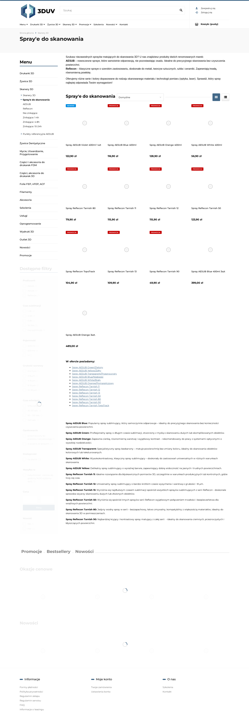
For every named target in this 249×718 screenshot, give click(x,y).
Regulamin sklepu (30, 696)
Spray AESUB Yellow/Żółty (86, 370)
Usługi (23, 215)
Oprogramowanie (30, 223)
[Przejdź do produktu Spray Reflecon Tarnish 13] (127, 250)
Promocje (26, 255)
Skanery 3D (26, 89)
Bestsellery (59, 551)
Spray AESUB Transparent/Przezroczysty (94, 373)
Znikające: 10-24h (32, 126)
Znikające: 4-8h (31, 122)
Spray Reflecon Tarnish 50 (86, 396)
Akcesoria (26, 199)
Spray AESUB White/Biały (86, 380)
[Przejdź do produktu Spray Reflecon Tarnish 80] (85, 186)
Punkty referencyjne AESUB (38, 134)
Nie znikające (30, 113)
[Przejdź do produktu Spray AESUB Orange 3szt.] (85, 313)
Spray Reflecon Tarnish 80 (86, 399)
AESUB (27, 104)
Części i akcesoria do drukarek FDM (32, 164)
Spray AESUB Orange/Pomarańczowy (93, 383)
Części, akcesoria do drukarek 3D (32, 175)
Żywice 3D (26, 81)
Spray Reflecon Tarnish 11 (86, 386)
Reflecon (28, 108)
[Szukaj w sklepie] (119, 10)
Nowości (25, 247)
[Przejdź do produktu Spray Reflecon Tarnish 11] (127, 186)
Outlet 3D (25, 239)
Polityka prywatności (31, 691)
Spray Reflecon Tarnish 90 (86, 402)
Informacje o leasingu (32, 709)
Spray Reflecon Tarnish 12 (86, 389)
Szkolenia (25, 207)
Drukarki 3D (27, 73)
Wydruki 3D (27, 231)
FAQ (22, 705)
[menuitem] (24, 24)
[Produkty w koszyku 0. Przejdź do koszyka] (209, 24)
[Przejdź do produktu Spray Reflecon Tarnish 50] (210, 186)
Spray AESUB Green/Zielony (87, 367)
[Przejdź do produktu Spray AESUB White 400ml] (210, 123)
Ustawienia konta (100, 691)
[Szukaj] (181, 10)
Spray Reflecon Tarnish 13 (86, 392)
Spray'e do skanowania (36, 99)
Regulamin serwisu (30, 700)
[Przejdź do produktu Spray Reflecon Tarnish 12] (169, 186)
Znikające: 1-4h (31, 117)
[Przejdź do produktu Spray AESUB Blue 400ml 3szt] (210, 250)
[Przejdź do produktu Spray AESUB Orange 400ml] (169, 123)
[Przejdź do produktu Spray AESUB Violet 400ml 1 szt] (85, 123)
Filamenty (26, 191)
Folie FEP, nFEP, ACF (32, 184)
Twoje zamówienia (101, 687)
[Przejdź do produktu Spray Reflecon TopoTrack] (85, 250)
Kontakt (167, 691)
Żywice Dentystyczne (32, 143)
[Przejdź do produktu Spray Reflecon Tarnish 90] (169, 250)
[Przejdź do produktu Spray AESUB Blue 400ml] (127, 123)
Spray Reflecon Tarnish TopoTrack (90, 405)
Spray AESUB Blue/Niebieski (87, 376)
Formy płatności (29, 687)
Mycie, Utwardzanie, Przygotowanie (32, 153)
